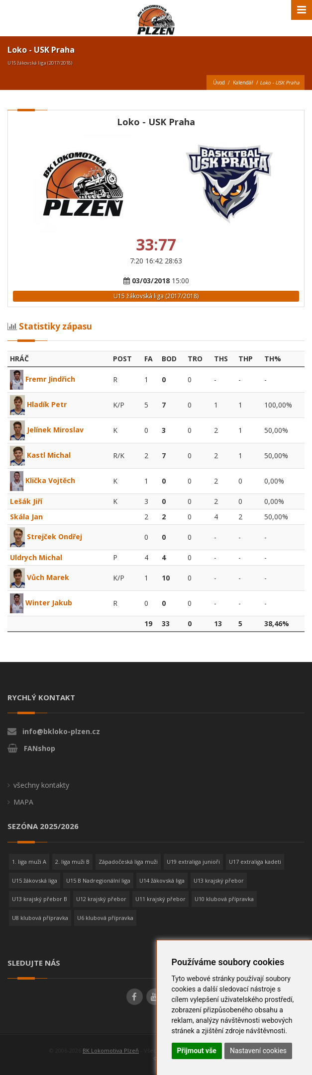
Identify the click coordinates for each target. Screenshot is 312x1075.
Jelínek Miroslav (47, 429)
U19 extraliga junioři (193, 861)
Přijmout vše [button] (196, 1051)
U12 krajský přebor (101, 899)
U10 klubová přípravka (224, 899)
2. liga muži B (72, 861)
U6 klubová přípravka (105, 917)
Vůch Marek (39, 577)
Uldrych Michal (36, 557)
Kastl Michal (40, 455)
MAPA (23, 802)
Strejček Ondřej (46, 536)
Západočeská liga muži (128, 861)
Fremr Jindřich (42, 379)
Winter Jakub (41, 602)
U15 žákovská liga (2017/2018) (156, 296)
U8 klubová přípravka (40, 917)
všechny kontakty (41, 785)
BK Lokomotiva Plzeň (111, 1050)
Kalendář (243, 82)
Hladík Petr (38, 404)
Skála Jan (26, 516)
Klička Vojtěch (42, 480)
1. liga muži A (29, 861)
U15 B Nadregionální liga (98, 880)
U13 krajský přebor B (39, 899)
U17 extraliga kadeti (255, 861)
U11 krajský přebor (160, 899)
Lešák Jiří (26, 501)
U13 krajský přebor (219, 880)
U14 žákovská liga (162, 880)
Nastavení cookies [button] (258, 1051)
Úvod (219, 82)
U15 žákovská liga (34, 880)
